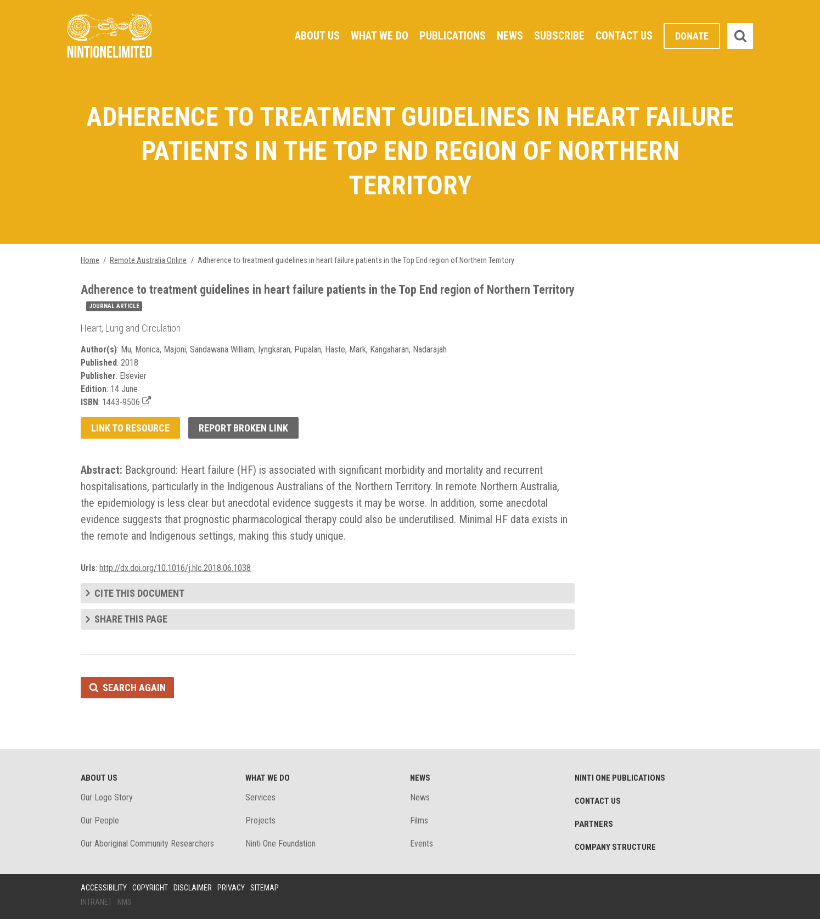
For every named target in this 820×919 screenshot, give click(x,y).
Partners (594, 824)
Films (419, 820)
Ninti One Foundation (280, 843)
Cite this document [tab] (139, 593)
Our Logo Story (107, 797)
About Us (317, 35)
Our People (100, 820)
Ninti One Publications (620, 778)
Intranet (96, 902)
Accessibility (104, 887)
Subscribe (559, 35)
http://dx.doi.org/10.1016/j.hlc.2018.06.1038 (175, 568)
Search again (134, 687)
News (510, 35)
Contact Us (624, 35)
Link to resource (130, 428)
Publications (452, 35)
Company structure (615, 847)
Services (260, 797)
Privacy (231, 887)
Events (421, 843)
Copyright (150, 887)
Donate (692, 36)
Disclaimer (192, 887)
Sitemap (264, 887)
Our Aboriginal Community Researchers (147, 843)
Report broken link (243, 428)
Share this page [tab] (130, 619)
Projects (260, 820)
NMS (124, 902)
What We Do (379, 35)
